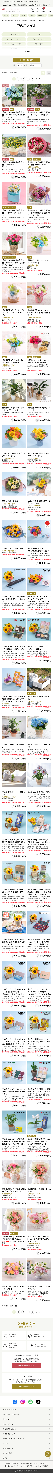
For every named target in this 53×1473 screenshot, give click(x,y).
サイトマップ (21, 1466)
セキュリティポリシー (41, 1463)
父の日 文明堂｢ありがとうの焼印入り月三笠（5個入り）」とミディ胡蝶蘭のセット (39, 1141)
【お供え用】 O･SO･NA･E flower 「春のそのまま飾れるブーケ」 (38, 312)
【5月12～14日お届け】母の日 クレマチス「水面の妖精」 (38, 114)
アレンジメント (14, 34)
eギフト (14, 15)
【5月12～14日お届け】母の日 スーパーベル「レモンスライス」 (13, 164)
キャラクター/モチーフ (14, 39)
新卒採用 (29, 1466)
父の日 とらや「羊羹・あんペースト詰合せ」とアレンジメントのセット (13, 649)
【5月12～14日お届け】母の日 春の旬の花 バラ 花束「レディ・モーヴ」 (39, 212)
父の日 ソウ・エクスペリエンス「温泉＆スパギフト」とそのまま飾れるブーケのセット (13, 1041)
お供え (32, 15)
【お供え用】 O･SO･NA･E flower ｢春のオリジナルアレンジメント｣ (38, 1239)
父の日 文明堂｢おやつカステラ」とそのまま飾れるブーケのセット (38, 1041)
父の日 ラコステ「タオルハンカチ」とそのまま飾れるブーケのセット (13, 1091)
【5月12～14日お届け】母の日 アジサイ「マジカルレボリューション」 (13, 114)
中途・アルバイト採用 (41, 1466)
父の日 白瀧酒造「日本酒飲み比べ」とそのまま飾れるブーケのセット (13, 892)
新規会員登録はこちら (26, 1366)
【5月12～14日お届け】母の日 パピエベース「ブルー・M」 (13, 212)
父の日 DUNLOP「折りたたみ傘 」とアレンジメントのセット (14, 599)
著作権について (10, 1466)
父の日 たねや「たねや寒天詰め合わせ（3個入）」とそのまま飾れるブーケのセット (39, 892)
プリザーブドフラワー (39, 39)
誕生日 (6, 15)
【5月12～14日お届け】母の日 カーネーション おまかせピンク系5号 (13, 262)
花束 (39, 34)
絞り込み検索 (26, 60)
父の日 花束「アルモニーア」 (13, 548)
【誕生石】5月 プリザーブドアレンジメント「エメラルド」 (13, 312)
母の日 (23, 15)
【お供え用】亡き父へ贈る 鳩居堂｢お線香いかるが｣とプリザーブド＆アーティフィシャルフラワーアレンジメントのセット (13, 701)
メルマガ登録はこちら (26, 1387)
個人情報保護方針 (26, 1463)
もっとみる (26, 51)
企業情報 (8, 1463)
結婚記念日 (41, 15)
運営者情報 (15, 1463)
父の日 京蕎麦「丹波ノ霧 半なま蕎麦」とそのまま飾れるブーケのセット (14, 941)
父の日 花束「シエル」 (11, 501)
